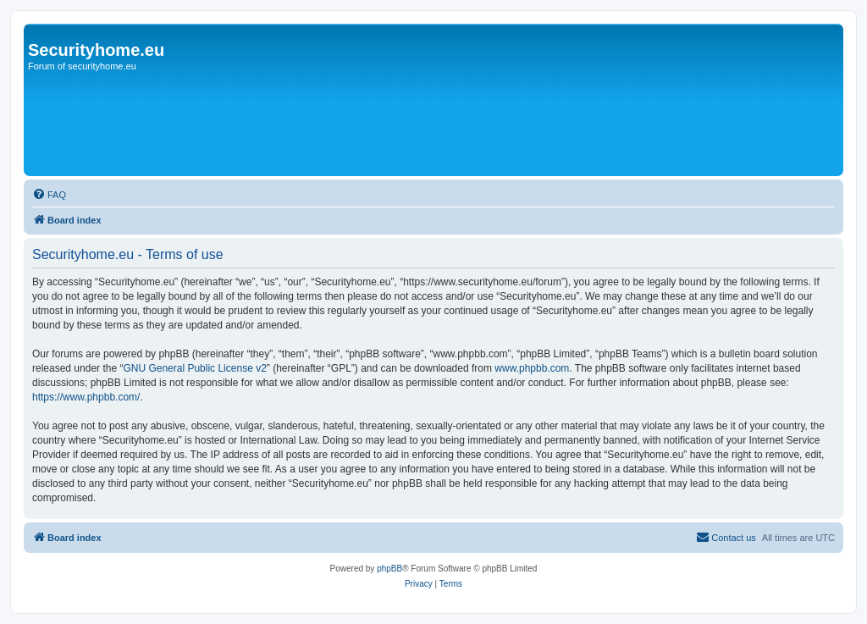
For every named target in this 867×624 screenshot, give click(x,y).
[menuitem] (49, 195)
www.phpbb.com (531, 368)
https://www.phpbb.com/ (86, 397)
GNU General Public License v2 (194, 368)
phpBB (389, 568)
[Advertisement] (336, 124)
